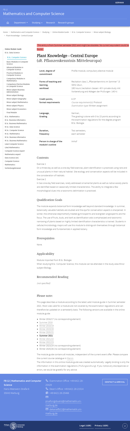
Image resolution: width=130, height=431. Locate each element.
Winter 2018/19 (46, 325)
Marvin (70, 358)
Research (50, 22)
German (119, 2)
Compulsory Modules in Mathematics (16, 79)
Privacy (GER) (101, 426)
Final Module (12, 112)
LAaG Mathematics (12, 147)
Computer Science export (15, 151)
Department (21, 23)
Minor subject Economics (16, 109)
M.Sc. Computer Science (14, 130)
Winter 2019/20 (46, 329)
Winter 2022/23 (46, 342)
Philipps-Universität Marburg (14, 425)
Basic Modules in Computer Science (17, 63)
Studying (38, 23)
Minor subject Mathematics (17, 102)
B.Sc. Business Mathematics (16, 123)
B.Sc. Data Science (12, 52)
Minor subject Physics (15, 106)
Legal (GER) (85, 426)
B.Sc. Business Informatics (15, 120)
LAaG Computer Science (14, 144)
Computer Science (12, 161)
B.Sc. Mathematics (12, 116)
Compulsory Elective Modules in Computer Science (18, 85)
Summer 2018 (46, 322)
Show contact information (124, 426)
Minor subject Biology (102, 32)
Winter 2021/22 (46, 339)
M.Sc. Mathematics (12, 134)
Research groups (66, 22)
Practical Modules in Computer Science (15, 74)
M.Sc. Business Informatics (15, 137)
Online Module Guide (60, 32)
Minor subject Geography (16, 99)
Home (5, 32)
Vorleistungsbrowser (13, 168)
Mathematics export (13, 154)
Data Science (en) (12, 158)
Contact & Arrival (115, 382)
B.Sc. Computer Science (81, 32)
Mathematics (10, 165)
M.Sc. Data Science (12, 127)
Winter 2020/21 (46, 332)
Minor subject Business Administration (16, 91)
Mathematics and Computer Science (25, 32)
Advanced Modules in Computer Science (15, 68)
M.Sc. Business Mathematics (16, 140)
